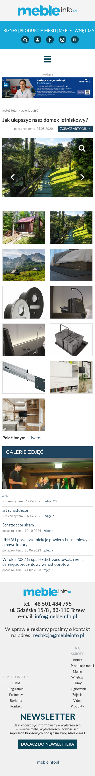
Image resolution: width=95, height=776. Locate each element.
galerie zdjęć (29, 110)
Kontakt (16, 706)
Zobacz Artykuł (75, 129)
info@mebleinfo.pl (56, 616)
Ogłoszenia (79, 689)
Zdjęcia (77, 695)
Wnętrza (77, 677)
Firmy (77, 683)
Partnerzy (16, 695)
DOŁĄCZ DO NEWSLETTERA (47, 744)
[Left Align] (47, 59)
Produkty (77, 706)
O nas (16, 683)
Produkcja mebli (38, 31)
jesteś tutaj (9, 110)
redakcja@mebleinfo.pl (58, 635)
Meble (65, 31)
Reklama (16, 701)
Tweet (36, 437)
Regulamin (16, 689)
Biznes (10, 31)
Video (77, 701)
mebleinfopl (48, 762)
